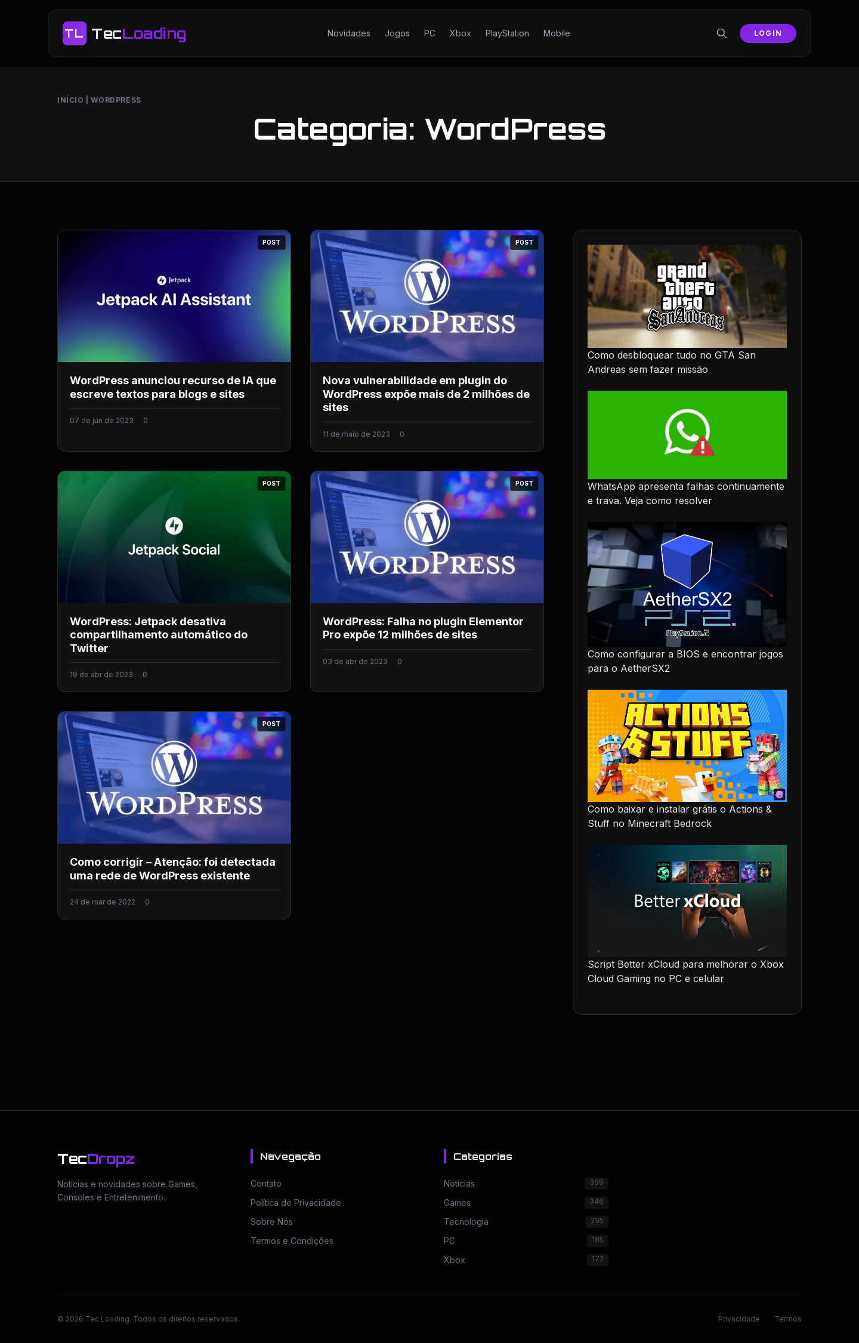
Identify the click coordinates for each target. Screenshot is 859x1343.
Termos (788, 1318)
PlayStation (507, 33)
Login (768, 33)
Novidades (348, 33)
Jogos (397, 33)
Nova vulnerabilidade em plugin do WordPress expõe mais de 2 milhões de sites (426, 393)
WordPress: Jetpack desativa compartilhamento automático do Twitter (159, 634)
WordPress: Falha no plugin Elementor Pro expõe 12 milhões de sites (423, 628)
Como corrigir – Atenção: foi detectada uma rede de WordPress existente (173, 869)
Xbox (460, 33)
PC (429, 33)
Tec (96, 1159)
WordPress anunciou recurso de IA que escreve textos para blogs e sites (173, 387)
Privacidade (739, 1318)
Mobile (556, 33)
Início (70, 99)
